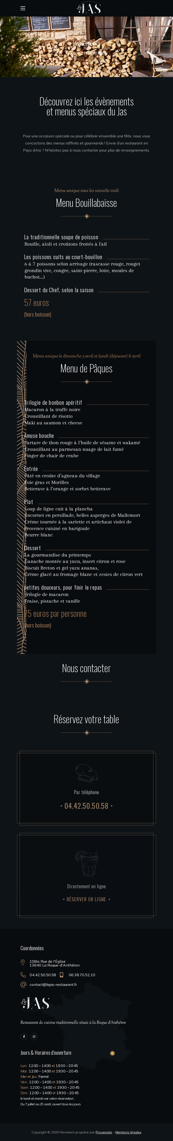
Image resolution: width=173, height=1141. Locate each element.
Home (74, 52)
